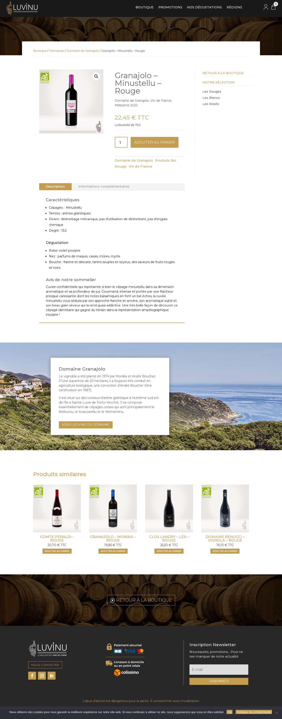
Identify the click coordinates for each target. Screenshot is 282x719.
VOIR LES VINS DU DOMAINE (85, 425)
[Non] (276, 712)
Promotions (170, 7)
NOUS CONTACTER (45, 665)
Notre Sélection (218, 82)
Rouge (120, 166)
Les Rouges (211, 92)
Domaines (56, 50)
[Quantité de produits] (121, 142)
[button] (96, 76)
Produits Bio (165, 160)
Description (55, 186)
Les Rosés (210, 104)
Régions (234, 7)
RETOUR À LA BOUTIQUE (144, 600)
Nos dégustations (204, 7)
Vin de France (140, 166)
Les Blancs (211, 98)
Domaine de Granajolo (83, 50)
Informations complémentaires (104, 186)
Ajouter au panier (154, 142)
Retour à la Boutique (223, 73)
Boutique (144, 7)
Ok (230, 712)
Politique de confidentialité (254, 712)
